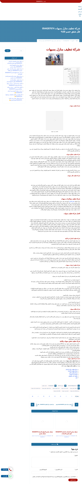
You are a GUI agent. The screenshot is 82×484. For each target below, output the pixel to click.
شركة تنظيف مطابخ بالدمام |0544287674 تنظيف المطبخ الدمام (14, 70)
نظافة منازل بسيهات (57, 380)
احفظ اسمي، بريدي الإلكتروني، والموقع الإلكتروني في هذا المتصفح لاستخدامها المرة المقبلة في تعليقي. (54, 466)
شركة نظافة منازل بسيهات (74, 380)
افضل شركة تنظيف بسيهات (73, 67)
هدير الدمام (71, 190)
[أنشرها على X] (66, 386)
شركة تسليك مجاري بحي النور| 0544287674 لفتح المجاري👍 (16, 88)
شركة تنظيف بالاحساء (72, 360)
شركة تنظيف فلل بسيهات (73, 64)
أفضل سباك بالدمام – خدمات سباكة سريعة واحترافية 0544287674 (13, 74)
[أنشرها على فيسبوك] (71, 386)
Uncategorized (50, 375)
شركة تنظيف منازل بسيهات (73, 60)
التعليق (76, 445)
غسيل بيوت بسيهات (65, 380)
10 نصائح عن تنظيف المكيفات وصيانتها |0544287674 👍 (14, 85)
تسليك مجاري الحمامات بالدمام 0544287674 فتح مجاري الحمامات (15, 52)
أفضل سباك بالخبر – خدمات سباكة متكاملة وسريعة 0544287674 (13, 77)
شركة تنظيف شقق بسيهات (46, 377)
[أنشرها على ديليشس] (49, 386)
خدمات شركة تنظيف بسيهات (74, 73)
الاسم (76, 459)
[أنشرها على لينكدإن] (43, 386)
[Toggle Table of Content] (77, 58)
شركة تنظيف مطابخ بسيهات (73, 63)
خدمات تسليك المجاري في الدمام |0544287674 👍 (15, 81)
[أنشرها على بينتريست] (60, 386)
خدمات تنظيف (44, 375)
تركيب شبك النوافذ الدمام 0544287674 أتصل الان (14, 63)
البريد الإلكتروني (58, 459)
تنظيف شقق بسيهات (73, 377)
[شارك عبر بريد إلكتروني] (32, 386)
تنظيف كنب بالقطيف (72, 365)
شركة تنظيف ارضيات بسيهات (74, 69)
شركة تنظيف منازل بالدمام (71, 359)
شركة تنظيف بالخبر (73, 362)
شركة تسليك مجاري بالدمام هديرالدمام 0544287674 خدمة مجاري (14, 66)
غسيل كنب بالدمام (73, 363)
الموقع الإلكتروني (43, 459)
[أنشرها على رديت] (54, 386)
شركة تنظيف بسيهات (74, 61)
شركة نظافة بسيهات (75, 70)
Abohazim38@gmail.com (72, 375)
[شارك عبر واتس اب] (38, 386)
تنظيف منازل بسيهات (64, 377)
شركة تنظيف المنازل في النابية (73, 68)
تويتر (76, 367)
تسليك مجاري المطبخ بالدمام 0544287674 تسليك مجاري (13, 55)
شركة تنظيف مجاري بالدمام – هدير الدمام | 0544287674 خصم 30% (13, 59)
